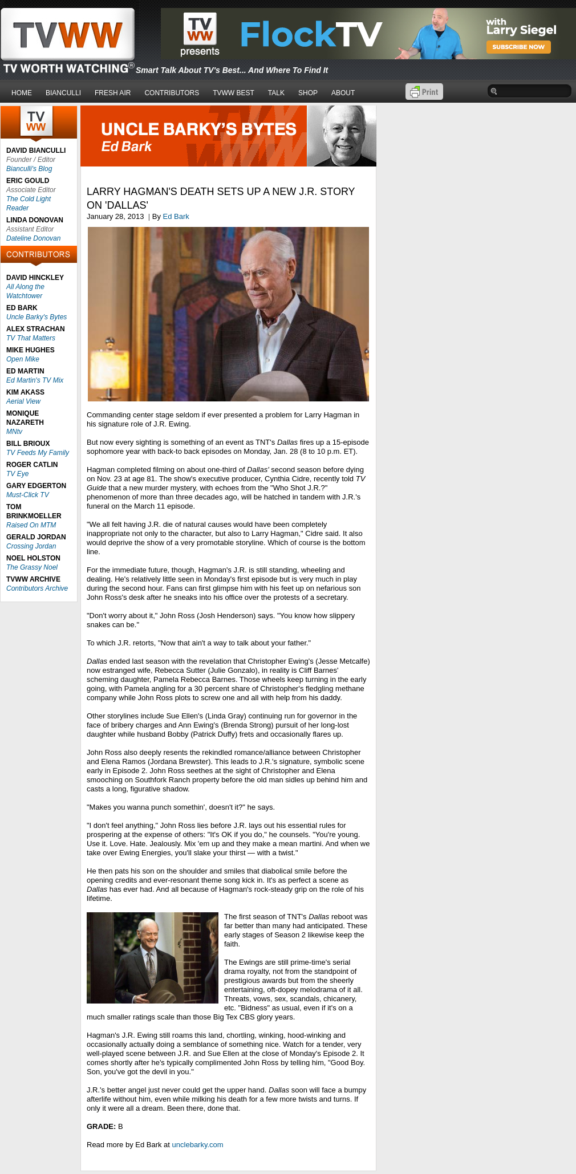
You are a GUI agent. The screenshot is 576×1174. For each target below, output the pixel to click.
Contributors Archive (37, 588)
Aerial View (23, 401)
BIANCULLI (63, 93)
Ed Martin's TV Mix (34, 380)
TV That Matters (30, 338)
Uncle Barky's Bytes (36, 317)
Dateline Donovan (33, 238)
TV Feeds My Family (37, 453)
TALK (276, 93)
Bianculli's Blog (29, 169)
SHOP (308, 93)
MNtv (14, 432)
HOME (21, 93)
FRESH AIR (113, 93)
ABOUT (343, 93)
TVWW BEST (233, 93)
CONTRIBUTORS (171, 93)
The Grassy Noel (32, 567)
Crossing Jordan (31, 546)
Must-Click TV (27, 495)
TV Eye (17, 474)
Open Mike (22, 359)
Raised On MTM (31, 525)
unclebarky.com (198, 1144)
